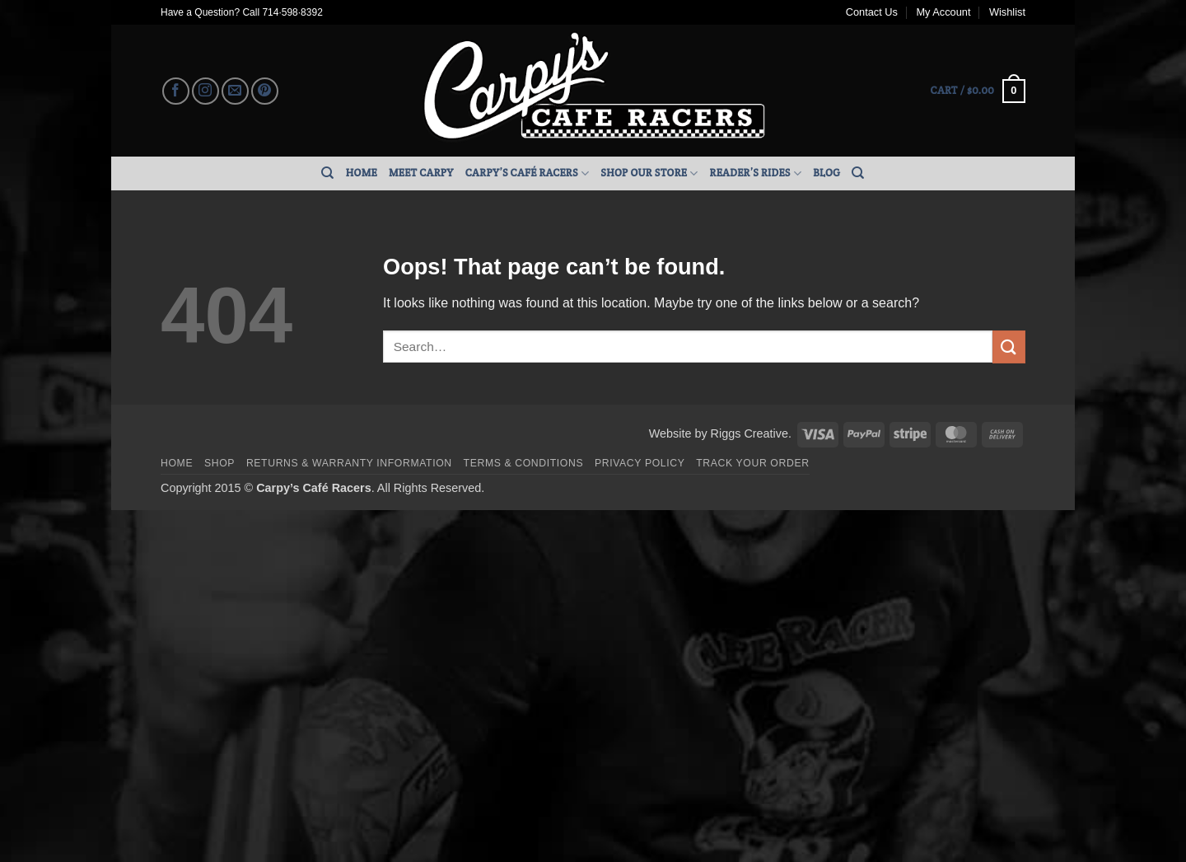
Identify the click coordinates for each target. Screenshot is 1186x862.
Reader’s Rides (756, 173)
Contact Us (872, 12)
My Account (943, 12)
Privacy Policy (639, 463)
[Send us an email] (235, 91)
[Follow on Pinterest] (264, 91)
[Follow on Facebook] (175, 91)
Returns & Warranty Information (349, 463)
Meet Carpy (421, 173)
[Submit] (1008, 346)
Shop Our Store (649, 173)
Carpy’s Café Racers (527, 173)
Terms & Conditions (524, 463)
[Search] (327, 173)
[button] (978, 91)
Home (361, 173)
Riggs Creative (749, 433)
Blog (826, 173)
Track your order (752, 463)
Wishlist (1007, 12)
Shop (219, 463)
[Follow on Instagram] (205, 91)
